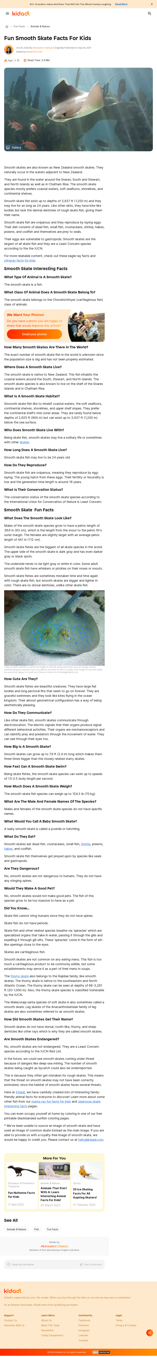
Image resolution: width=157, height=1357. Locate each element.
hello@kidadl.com (90, 1141)
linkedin (83, 1337)
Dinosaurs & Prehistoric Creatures (21, 1186)
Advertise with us (14, 1327)
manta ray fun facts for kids (51, 1103)
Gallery (16, 149)
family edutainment (52, 1337)
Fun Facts (19, 26)
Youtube (83, 1342)
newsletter (47, 1332)
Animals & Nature (50, 1184)
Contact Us (10, 1322)
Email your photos (28, 335)
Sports (77, 1184)
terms (119, 1322)
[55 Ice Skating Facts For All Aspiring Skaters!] (86, 1172)
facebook (84, 1322)
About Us (46, 1322)
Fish (36, 1231)
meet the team (50, 1327)
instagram (84, 1332)
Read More (129, 4)
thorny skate (20, 978)
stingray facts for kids (19, 262)
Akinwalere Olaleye (44, 48)
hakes (8, 850)
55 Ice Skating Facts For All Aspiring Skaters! (85, 1195)
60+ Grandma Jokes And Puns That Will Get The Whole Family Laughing (69, 4)
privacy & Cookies (126, 1327)
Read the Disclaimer (23, 1266)
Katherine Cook (36, 52)
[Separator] (149, 1332)
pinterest (84, 1327)
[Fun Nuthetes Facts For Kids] (21, 1172)
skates (24, 444)
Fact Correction (93, 1266)
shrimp (85, 846)
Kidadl (8, 26)
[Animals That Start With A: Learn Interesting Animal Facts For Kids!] (54, 1172)
